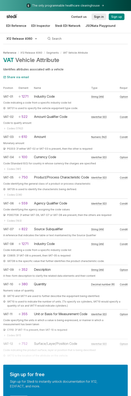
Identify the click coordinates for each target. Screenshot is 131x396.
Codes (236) (12, 194)
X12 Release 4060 (31, 52)
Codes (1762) (13, 128)
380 (23, 284)
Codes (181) (12, 168)
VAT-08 (8, 244)
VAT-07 (8, 229)
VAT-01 (8, 96)
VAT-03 (8, 137)
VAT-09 (8, 269)
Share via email (16, 77)
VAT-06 (8, 203)
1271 (23, 96)
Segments (52, 52)
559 (23, 203)
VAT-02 (8, 116)
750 (23, 177)
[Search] (87, 39)
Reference (9, 52)
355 (23, 314)
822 (23, 229)
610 (23, 137)
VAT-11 (7, 314)
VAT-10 (8, 284)
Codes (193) (12, 220)
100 (23, 157)
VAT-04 (8, 157)
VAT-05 (8, 177)
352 (23, 269)
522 (23, 117)
